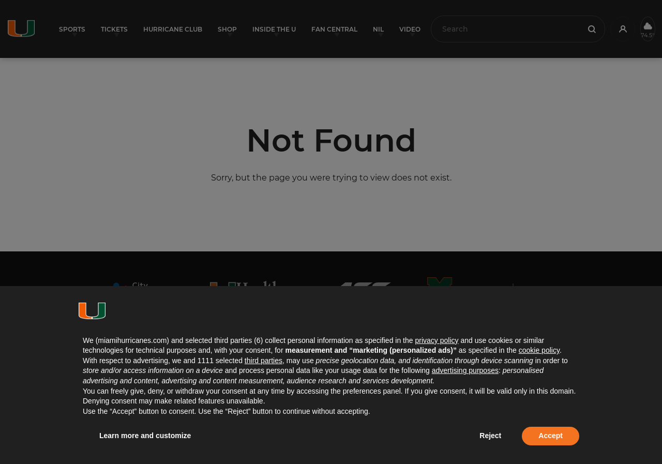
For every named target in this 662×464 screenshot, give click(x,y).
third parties (263, 360)
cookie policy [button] (539, 350)
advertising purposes (465, 370)
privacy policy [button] (436, 340)
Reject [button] (490, 435)
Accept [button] (550, 435)
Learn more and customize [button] (145, 435)
